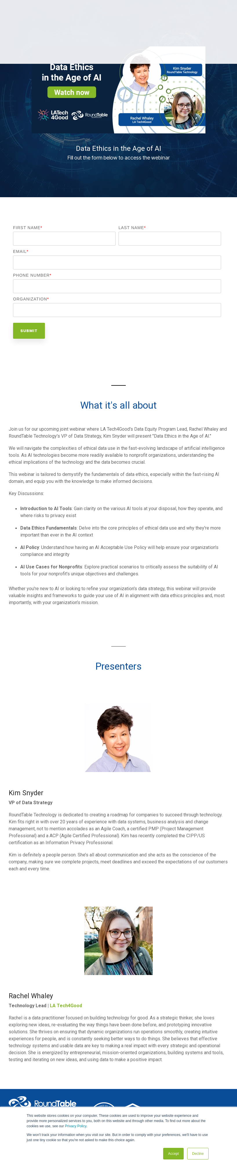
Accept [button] (173, 1154)
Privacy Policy (75, 1126)
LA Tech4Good (66, 1005)
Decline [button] (198, 1154)
